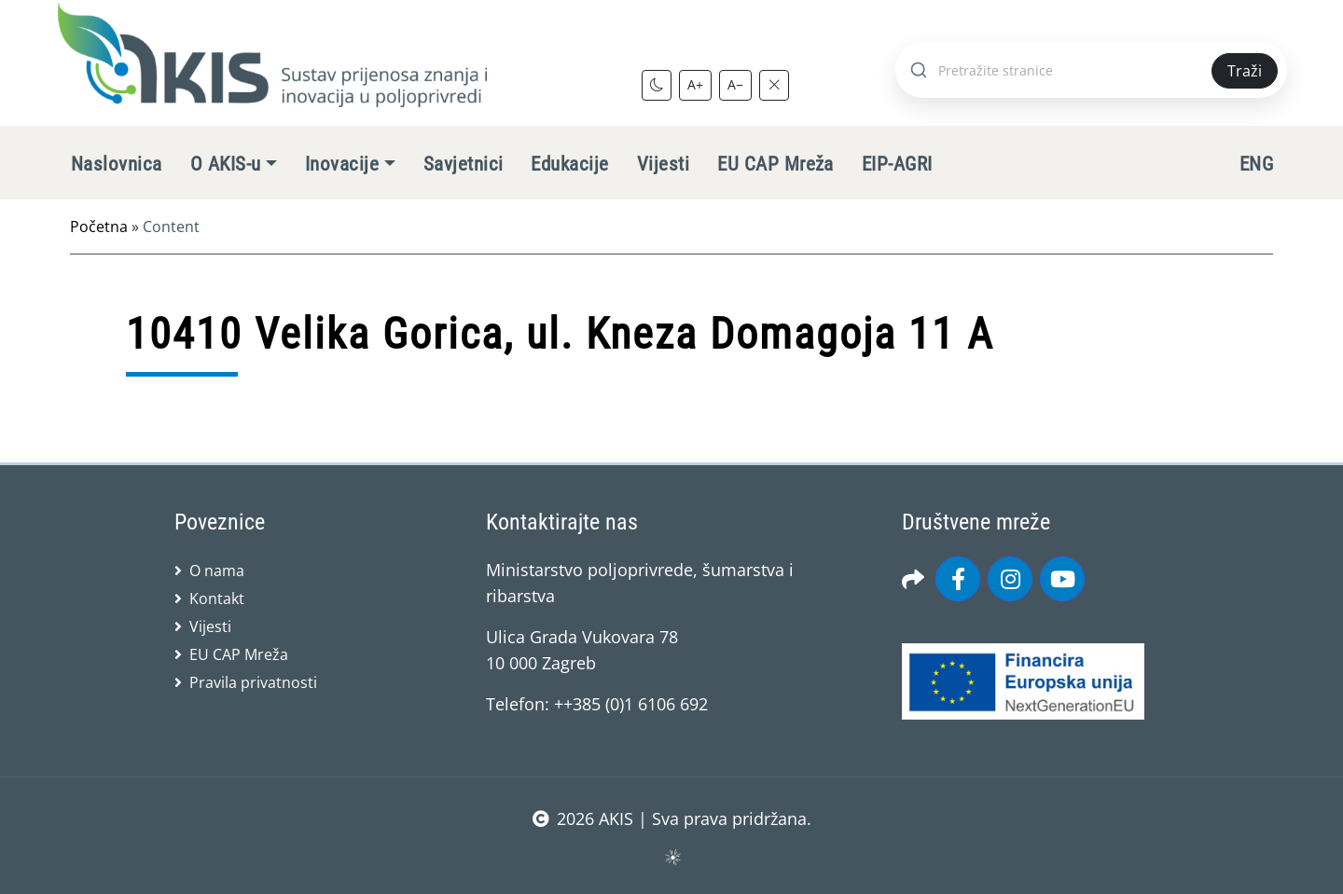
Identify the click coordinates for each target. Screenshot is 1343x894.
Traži (1244, 71)
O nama (216, 570)
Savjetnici (463, 164)
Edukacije (569, 164)
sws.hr (672, 856)
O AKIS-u (225, 164)
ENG (1256, 164)
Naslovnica (116, 164)
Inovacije (342, 164)
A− (735, 84)
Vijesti (663, 164)
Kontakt (216, 598)
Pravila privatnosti (253, 682)
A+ (695, 84)
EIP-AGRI (897, 164)
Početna (99, 226)
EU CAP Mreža (775, 164)
